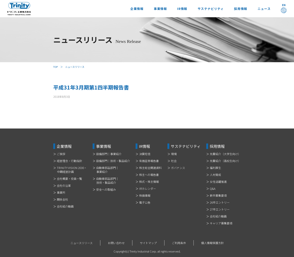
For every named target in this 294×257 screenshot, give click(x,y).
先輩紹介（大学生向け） (225, 154)
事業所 (61, 192)
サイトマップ (148, 243)
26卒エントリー (220, 202)
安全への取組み (106, 189)
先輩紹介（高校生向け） (225, 161)
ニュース (264, 8)
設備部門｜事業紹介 (109, 154)
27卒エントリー (220, 209)
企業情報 (136, 8)
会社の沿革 (64, 186)
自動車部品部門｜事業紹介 (107, 170)
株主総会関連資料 (150, 168)
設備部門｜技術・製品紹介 (113, 161)
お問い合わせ (116, 243)
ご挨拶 (61, 154)
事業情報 (160, 8)
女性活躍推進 (218, 182)
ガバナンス (178, 168)
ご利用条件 (179, 243)
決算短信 (144, 154)
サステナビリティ (210, 8)
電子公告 (144, 202)
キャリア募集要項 (221, 223)
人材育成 (215, 175)
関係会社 (62, 199)
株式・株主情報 (149, 182)
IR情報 (182, 8)
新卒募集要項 (218, 195)
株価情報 (144, 195)
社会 (174, 161)
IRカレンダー (147, 189)
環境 (174, 154)
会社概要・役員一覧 (69, 179)
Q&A (212, 189)
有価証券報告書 (149, 161)
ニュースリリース (81, 243)
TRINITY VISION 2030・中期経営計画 (72, 170)
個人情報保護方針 (212, 243)
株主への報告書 (149, 175)
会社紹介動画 (65, 206)
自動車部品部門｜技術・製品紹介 (107, 181)
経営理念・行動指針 (69, 161)
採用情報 (240, 8)
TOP (55, 67)
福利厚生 (215, 168)
